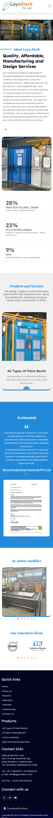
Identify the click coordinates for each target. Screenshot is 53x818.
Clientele (7, 697)
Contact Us (8, 706)
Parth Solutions (33, 813)
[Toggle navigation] (49, 5)
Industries (7, 693)
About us (7, 684)
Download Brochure (16, 801)
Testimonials (9, 702)
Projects (6, 688)
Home (5, 679)
